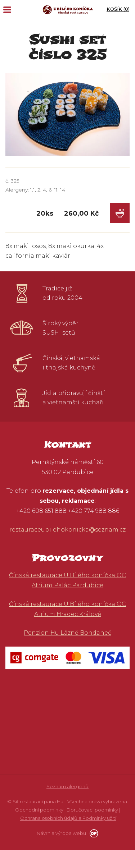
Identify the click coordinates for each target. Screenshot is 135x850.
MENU (7, 10)
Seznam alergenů (67, 786)
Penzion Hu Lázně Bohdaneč (67, 632)
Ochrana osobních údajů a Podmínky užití (68, 818)
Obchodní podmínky (39, 810)
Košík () (118, 9)
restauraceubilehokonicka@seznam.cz (67, 529)
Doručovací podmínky (92, 810)
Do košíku (120, 213)
